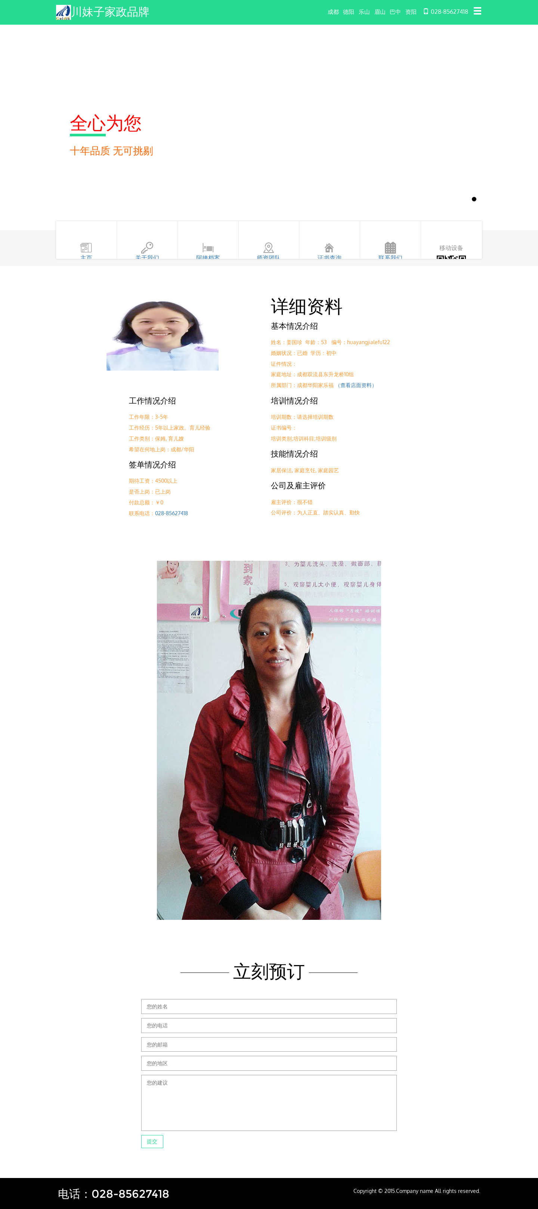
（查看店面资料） (356, 384)
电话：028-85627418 (117, 1193)
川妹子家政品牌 (113, 11)
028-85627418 (171, 513)
